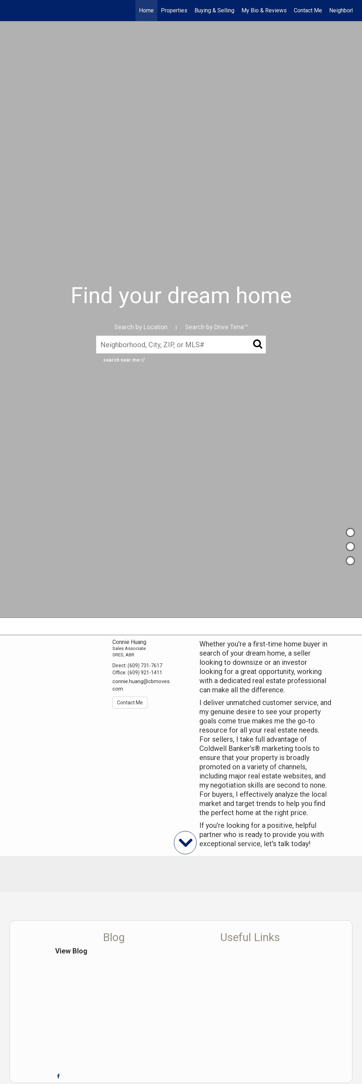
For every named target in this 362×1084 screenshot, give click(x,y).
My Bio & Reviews (264, 10)
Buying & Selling (214, 10)
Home (146, 10)
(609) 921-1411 (145, 672)
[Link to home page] (13, 10)
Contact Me (308, 10)
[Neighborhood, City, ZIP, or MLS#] (181, 344)
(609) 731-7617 (145, 665)
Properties (174, 10)
